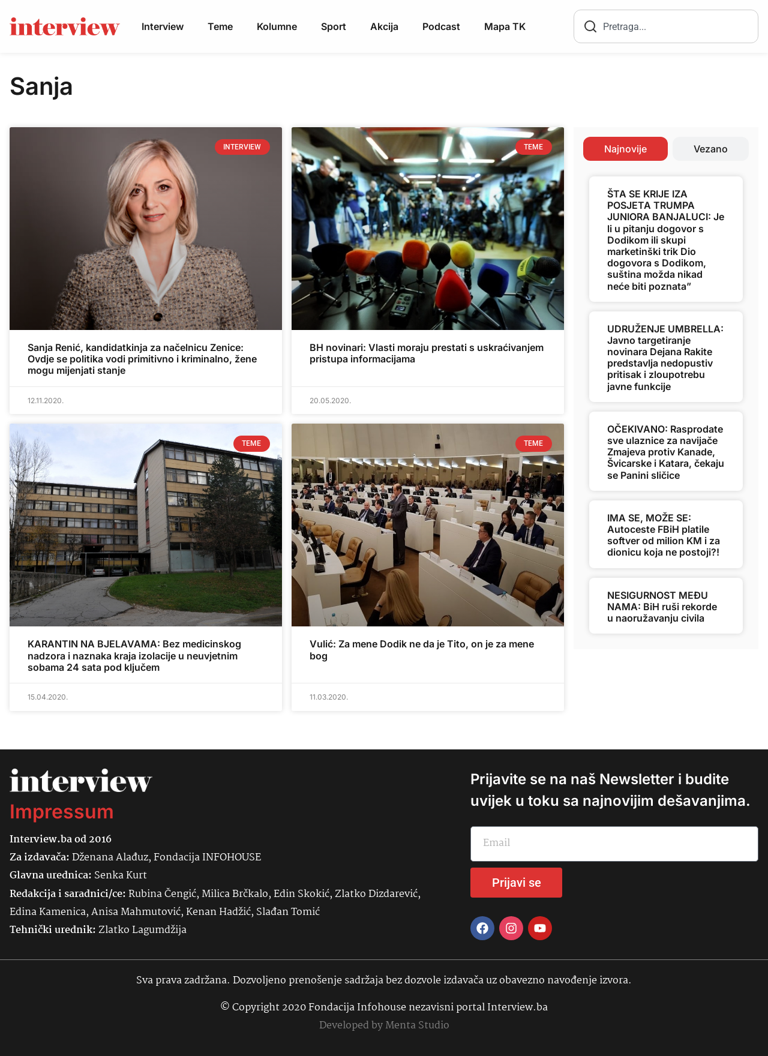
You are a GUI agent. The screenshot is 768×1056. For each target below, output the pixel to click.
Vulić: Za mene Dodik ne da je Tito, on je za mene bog (422, 649)
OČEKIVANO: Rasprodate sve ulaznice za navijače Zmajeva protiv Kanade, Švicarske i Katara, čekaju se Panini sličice (665, 452)
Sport (333, 26)
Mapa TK (505, 26)
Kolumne (277, 26)
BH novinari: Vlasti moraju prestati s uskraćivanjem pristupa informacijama (427, 353)
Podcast (441, 26)
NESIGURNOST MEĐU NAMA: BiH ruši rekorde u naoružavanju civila (662, 606)
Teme (220, 26)
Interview (163, 26)
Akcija (384, 26)
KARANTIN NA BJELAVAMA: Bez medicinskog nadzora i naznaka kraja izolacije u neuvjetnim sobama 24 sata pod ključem (134, 655)
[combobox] (666, 26)
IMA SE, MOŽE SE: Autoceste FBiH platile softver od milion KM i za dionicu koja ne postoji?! (663, 535)
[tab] (625, 149)
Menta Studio (417, 1026)
